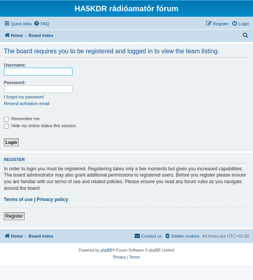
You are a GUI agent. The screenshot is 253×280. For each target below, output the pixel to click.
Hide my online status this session (40, 125)
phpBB (106, 250)
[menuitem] (41, 23)
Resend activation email (27, 103)
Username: (15, 65)
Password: (15, 82)
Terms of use (18, 199)
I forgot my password (24, 96)
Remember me (22, 118)
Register (14, 216)
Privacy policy (52, 199)
